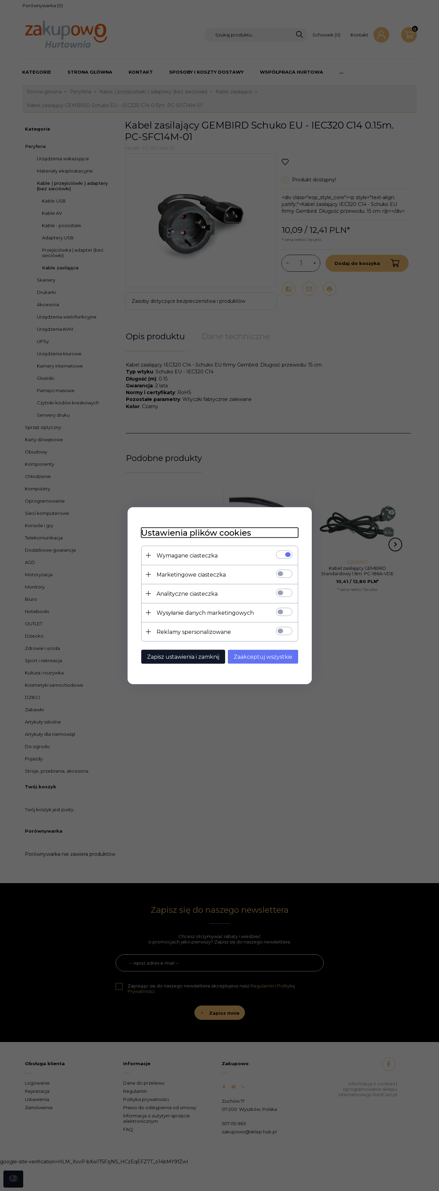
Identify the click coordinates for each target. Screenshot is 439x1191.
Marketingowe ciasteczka (191, 574)
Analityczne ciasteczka (187, 593)
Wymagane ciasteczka (187, 555)
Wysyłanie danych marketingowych (205, 612)
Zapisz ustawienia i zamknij (183, 656)
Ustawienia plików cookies (196, 532)
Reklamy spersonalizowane (194, 631)
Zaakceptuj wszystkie (263, 656)
